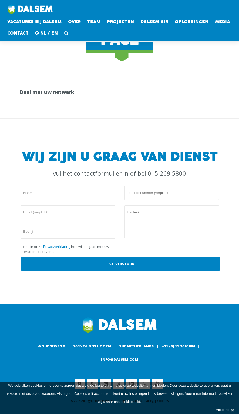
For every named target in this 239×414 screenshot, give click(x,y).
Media (222, 21)
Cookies (80, 394)
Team (93, 21)
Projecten (120, 21)
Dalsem (30, 9)
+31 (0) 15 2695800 (178, 346)
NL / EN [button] (46, 33)
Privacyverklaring (56, 246)
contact (18, 33)
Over (74, 21)
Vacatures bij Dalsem (34, 21)
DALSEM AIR (154, 21)
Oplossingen (191, 21)
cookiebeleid (130, 402)
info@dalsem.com (119, 359)
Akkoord (225, 410)
